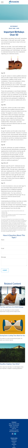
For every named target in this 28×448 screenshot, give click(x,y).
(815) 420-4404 (15, 423)
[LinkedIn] (15, 434)
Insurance (14, 444)
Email (2, 248)
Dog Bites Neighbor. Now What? (10, 364)
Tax (14, 446)
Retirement (14, 439)
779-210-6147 (16, 425)
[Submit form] (5, 270)
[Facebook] (13, 434)
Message (3, 257)
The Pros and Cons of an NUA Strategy (11, 307)
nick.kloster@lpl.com (14, 431)
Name (2, 239)
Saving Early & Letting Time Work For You (12, 335)
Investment (14, 441)
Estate (14, 442)
